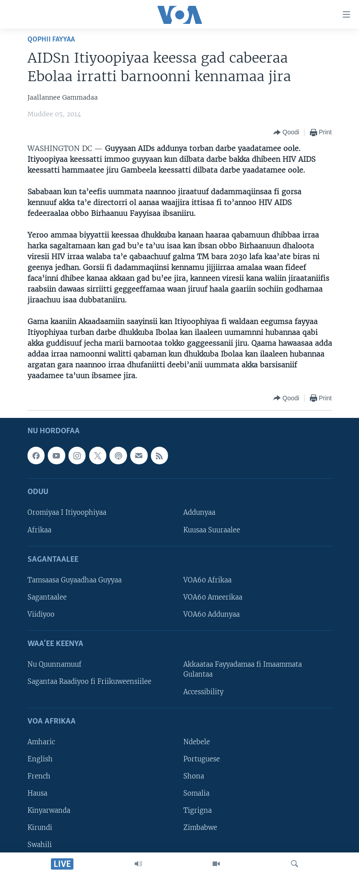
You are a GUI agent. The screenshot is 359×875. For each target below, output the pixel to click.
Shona (193, 776)
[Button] (286, 132)
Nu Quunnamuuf (54, 664)
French (38, 776)
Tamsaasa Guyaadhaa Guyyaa (74, 580)
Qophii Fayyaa (51, 39)
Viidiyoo (41, 614)
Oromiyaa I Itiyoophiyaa (66, 513)
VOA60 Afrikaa (207, 580)
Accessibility (203, 691)
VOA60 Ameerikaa (212, 597)
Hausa (37, 793)
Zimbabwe (200, 828)
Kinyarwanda (48, 810)
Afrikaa (39, 530)
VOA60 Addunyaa (211, 614)
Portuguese (201, 759)
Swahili (39, 845)
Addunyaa (199, 513)
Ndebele (196, 742)
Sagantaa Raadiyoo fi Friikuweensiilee (89, 682)
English (40, 759)
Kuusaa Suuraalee (211, 530)
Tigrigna (197, 810)
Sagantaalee (47, 597)
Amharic (41, 742)
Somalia (196, 793)
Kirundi (39, 828)
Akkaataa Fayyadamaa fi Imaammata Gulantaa (242, 669)
